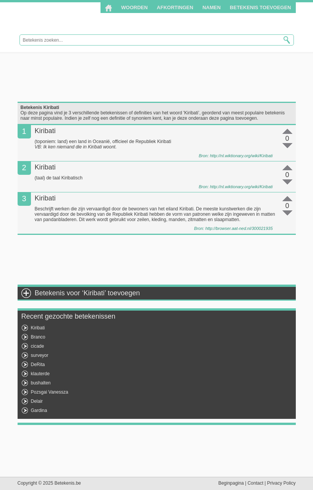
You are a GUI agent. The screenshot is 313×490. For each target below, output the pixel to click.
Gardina (39, 410)
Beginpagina (231, 483)
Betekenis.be (68, 18)
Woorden (134, 7)
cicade (37, 346)
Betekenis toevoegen (260, 7)
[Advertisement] (157, 77)
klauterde (40, 373)
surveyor (40, 355)
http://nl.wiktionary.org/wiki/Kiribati (241, 155)
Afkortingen (175, 7)
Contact (255, 483)
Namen (212, 7)
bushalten (41, 383)
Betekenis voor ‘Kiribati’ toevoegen (87, 293)
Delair (37, 401)
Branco (38, 337)
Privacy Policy (281, 483)
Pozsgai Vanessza (49, 392)
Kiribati (38, 327)
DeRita (38, 364)
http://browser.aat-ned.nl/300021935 (238, 228)
